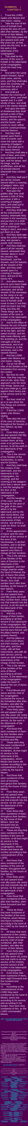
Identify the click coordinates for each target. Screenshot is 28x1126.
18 (2, 363)
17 (2, 355)
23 (2, 432)
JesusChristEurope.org (23, 1076)
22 (2, 418)
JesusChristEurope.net (23, 1089)
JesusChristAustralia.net (23, 1095)
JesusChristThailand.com (14, 1107)
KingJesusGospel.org (14, 1085)
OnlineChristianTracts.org (18, 1113)
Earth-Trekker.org (14, 1084)
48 (2, 973)
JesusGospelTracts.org (18, 1119)
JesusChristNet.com (20, 1103)
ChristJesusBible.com (14, 1110)
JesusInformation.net (13, 1098)
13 (2, 234)
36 (2, 728)
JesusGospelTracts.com (8, 1119)
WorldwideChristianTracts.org (14, 1114)
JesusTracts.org (21, 1086)
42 (2, 860)
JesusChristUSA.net (7, 1090)
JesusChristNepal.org (4, 1081)
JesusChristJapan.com (23, 1107)
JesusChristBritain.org (15, 1077)
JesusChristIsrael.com (8, 1101)
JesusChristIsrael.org (4, 1076)
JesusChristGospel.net (21, 1097)
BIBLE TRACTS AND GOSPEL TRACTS (11, 1018)
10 (2, 177)
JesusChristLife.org (6, 1086)
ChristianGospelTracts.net (7, 1115)
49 (2, 986)
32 (2, 638)
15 (2, 281)
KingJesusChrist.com (4, 1121)
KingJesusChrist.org (14, 1121)
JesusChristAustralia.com (14, 1108)
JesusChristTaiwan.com (5, 1107)
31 (2, 613)
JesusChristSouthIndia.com (15, 1106)
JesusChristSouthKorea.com (16, 1104)
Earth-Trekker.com (17, 1105)
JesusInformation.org (13, 1086)
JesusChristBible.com (13, 1109)
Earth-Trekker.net (14, 1096)
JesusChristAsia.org (13, 1076)
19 (2, 374)
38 (2, 775)
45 (2, 909)
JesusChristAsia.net (13, 1089)
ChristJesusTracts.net (14, 1118)
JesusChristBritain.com (19, 1102)
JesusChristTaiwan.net (4, 1095)
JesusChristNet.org (20, 1079)
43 (2, 877)
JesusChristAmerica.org (17, 1078)
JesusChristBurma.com (4, 1104)
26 (2, 498)
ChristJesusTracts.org (18, 1117)
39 (2, 791)
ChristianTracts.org (14, 1087)
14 (2, 245)
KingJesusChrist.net (23, 1121)
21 (2, 410)
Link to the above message (10, 1064)
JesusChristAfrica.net (4, 1092)
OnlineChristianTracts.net (18, 1115)
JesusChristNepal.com (4, 1106)
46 (2, 931)
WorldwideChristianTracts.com (14, 1112)
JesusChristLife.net (20, 1091)
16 (2, 322)
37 (2, 742)
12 (2, 210)
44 (2, 896)
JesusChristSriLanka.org (15, 1082)
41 (2, 830)
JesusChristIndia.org (13, 1081)
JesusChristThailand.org (14, 1083)
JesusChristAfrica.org (7, 1080)
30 (2, 591)
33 (2, 665)
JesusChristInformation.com (9, 1103)
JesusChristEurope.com (9, 1102)
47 (2, 951)
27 (2, 531)
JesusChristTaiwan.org (4, 1083)
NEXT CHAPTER (17, 1020)
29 (2, 577)
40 (2, 811)
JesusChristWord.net (4, 1097)
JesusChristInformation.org (9, 1079)
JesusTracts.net (21, 1098)
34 (2, 690)
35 (2, 709)
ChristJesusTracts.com (8, 1117)
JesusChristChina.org (17, 1080)
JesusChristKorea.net (23, 1092)
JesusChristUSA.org (7, 1078)
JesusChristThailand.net (14, 1095)
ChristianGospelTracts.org (7, 1113)
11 (2, 190)
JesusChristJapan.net (15, 1093)
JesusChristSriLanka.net (15, 1094)
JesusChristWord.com (4, 1109)
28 (2, 555)
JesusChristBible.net (13, 1097)
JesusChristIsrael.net (4, 1089)
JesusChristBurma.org (23, 1081)
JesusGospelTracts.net (14, 1120)
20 (2, 399)
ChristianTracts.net (14, 1099)
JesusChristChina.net (13, 1092)
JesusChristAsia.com (17, 1101)
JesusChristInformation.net (9, 1091)
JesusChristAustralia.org (23, 1083)
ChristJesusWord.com (22, 1109)
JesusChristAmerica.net (17, 1090)
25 (2, 465)
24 (2, 454)
